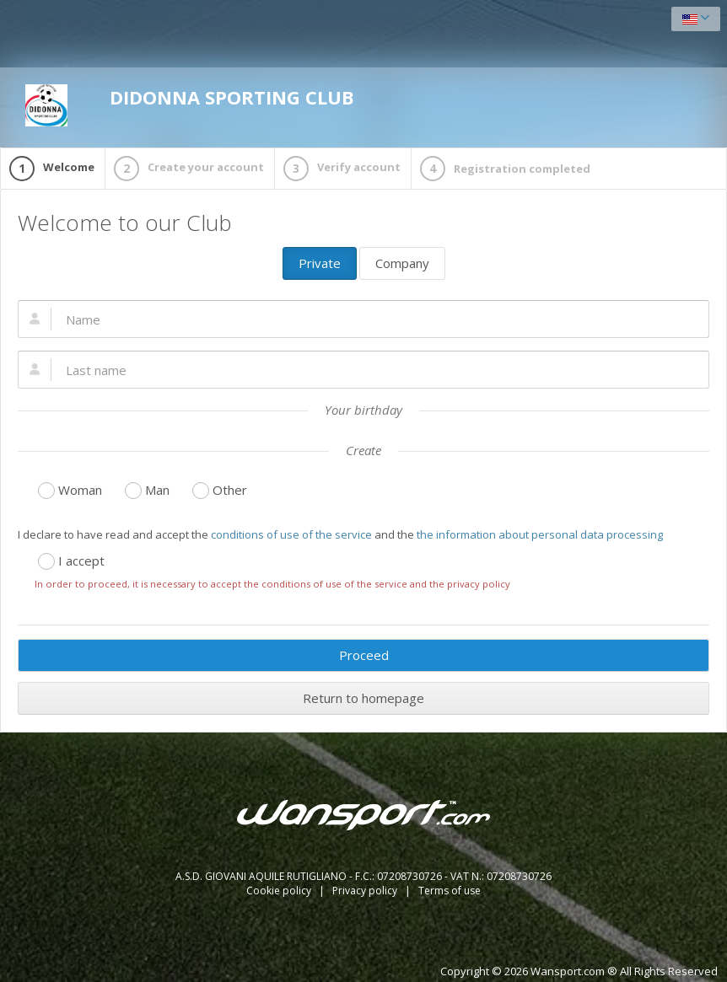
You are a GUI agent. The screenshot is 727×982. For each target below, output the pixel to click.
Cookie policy (280, 890)
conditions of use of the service (291, 534)
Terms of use (449, 890)
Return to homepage (363, 698)
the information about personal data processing (540, 534)
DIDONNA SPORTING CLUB (189, 105)
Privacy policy (366, 890)
